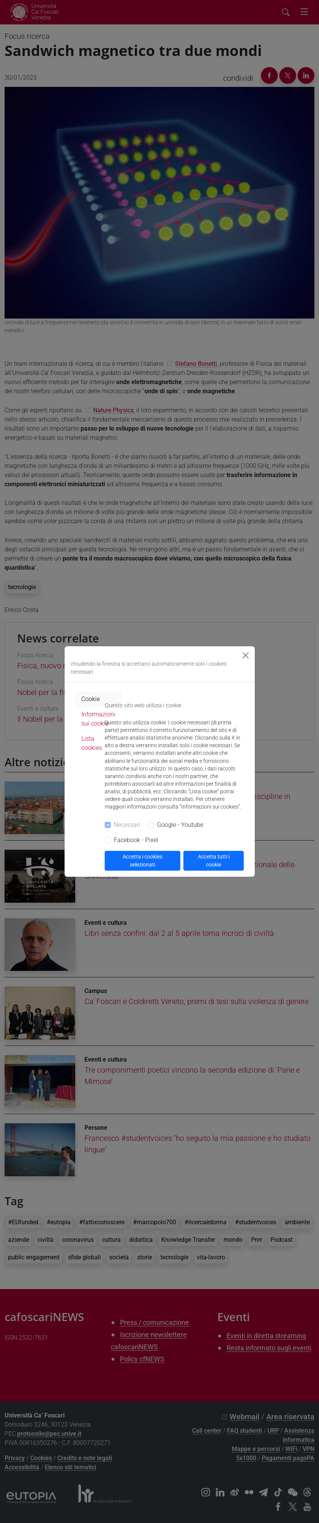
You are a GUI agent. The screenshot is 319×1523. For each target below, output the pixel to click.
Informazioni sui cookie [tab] (98, 719)
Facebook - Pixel (136, 840)
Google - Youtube (180, 824)
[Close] (246, 655)
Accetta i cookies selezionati (142, 861)
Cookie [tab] (90, 699)
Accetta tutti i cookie (214, 861)
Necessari (127, 824)
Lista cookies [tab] (91, 743)
